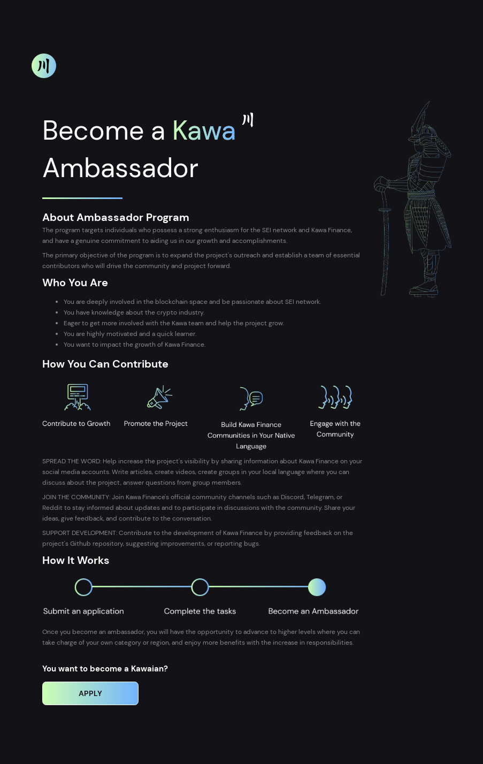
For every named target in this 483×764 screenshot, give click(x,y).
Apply (90, 693)
